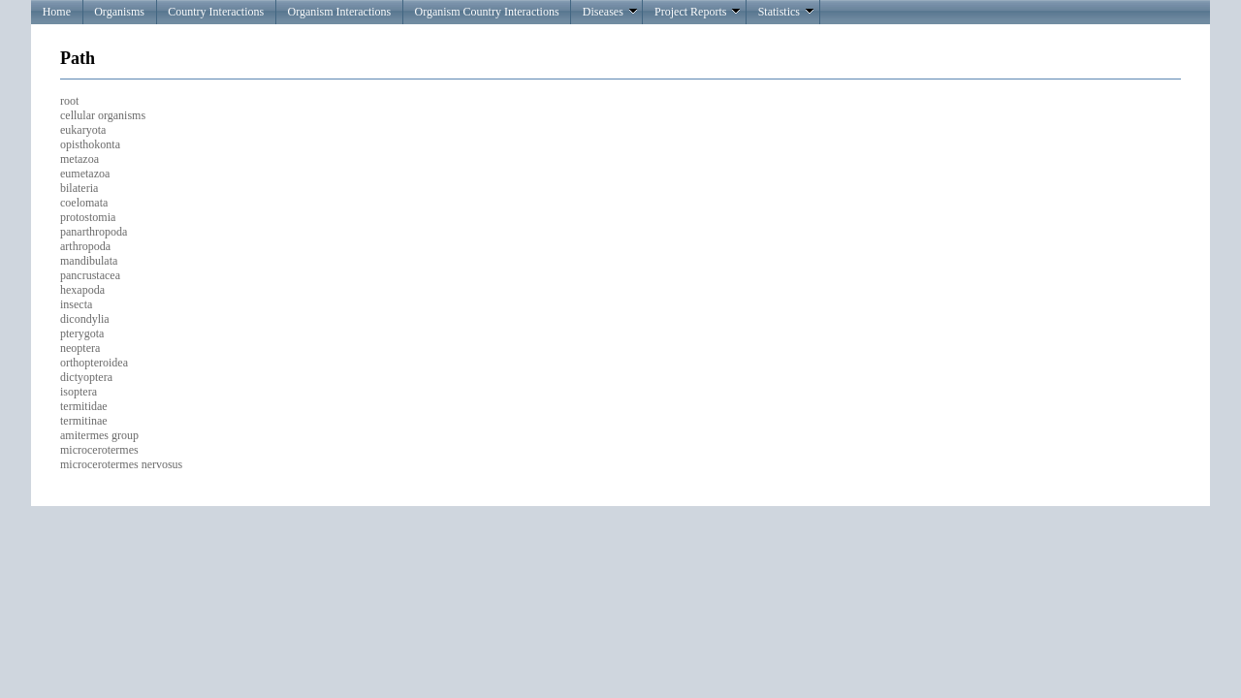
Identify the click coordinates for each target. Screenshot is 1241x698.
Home (57, 11)
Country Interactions (216, 11)
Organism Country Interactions (486, 11)
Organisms (119, 11)
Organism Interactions (339, 11)
